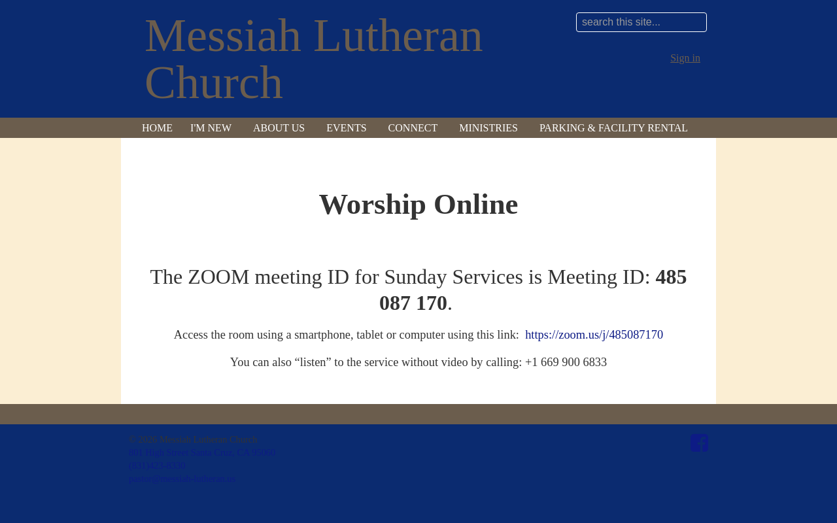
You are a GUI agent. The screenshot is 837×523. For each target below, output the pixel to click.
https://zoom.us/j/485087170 (594, 334)
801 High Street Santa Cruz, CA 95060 (202, 452)
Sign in (685, 57)
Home (157, 127)
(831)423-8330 (157, 465)
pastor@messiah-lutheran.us (182, 478)
